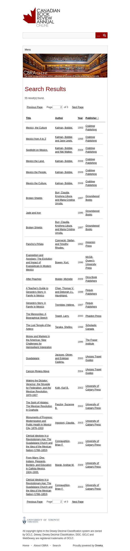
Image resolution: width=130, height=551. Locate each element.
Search (57, 545)
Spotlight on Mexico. (37, 150)
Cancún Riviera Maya (37, 371)
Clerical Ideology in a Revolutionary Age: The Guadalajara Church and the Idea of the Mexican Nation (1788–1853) (39, 443)
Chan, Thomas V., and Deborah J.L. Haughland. (64, 292)
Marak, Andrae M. (64, 465)
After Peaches (33, 279)
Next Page (77, 107)
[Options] (98, 35)
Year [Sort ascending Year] (80, 118)
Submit (104, 35)
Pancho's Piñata (34, 244)
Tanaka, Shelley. (64, 327)
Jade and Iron (33, 212)
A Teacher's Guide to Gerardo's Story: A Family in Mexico (37, 292)
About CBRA (41, 545)
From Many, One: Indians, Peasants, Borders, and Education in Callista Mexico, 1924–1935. (38, 465)
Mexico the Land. (35, 161)
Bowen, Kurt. (62, 262)
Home (26, 545)
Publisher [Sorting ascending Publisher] (91, 118)
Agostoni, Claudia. (65, 422)
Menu (28, 49)
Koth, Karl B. (62, 387)
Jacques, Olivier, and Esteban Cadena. (64, 358)
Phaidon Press (93, 316)
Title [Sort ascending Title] (28, 118)
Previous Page (35, 107)
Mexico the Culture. (36, 183)
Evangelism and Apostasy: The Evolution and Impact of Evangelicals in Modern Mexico (39, 262)
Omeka (99, 545)
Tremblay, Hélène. (65, 304)
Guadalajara (32, 358)
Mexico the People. (36, 172)
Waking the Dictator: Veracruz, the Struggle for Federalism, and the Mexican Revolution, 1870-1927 (38, 388)
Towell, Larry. (62, 316)
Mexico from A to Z (36, 138)
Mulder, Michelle (64, 279)
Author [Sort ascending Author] (59, 118)
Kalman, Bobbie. (64, 127)
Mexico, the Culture (36, 127)
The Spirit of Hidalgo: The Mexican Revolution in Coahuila (39, 406)
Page (54, 107)
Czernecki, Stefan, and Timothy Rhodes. (65, 244)
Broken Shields (34, 198)
